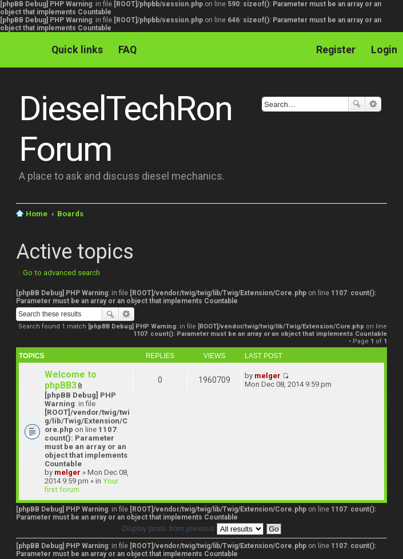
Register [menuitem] (336, 49)
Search (356, 104)
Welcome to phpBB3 (71, 380)
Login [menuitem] (384, 49)
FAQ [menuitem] (127, 49)
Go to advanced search (61, 272)
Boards (70, 213)
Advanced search (373, 104)
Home (36, 213)
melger (67, 472)
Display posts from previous (193, 528)
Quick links (77, 49)
